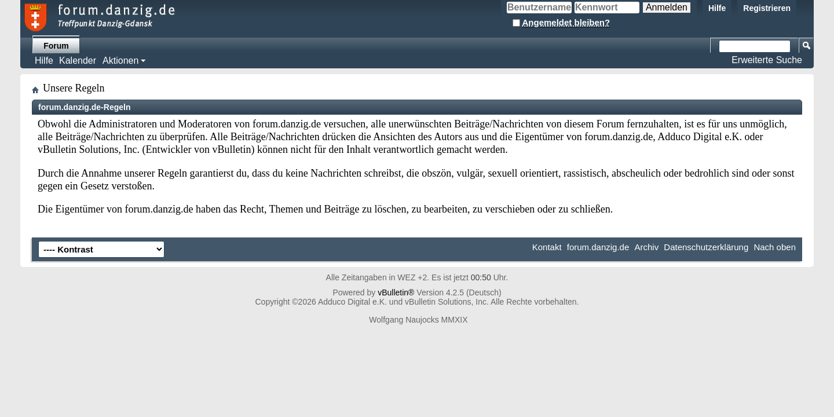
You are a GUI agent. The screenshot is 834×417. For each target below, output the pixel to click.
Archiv (646, 247)
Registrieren (767, 8)
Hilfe (717, 8)
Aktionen (120, 60)
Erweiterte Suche (766, 60)
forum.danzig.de (598, 247)
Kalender (77, 60)
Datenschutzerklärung (706, 247)
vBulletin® (396, 292)
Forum (56, 45)
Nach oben (774, 247)
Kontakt (547, 247)
